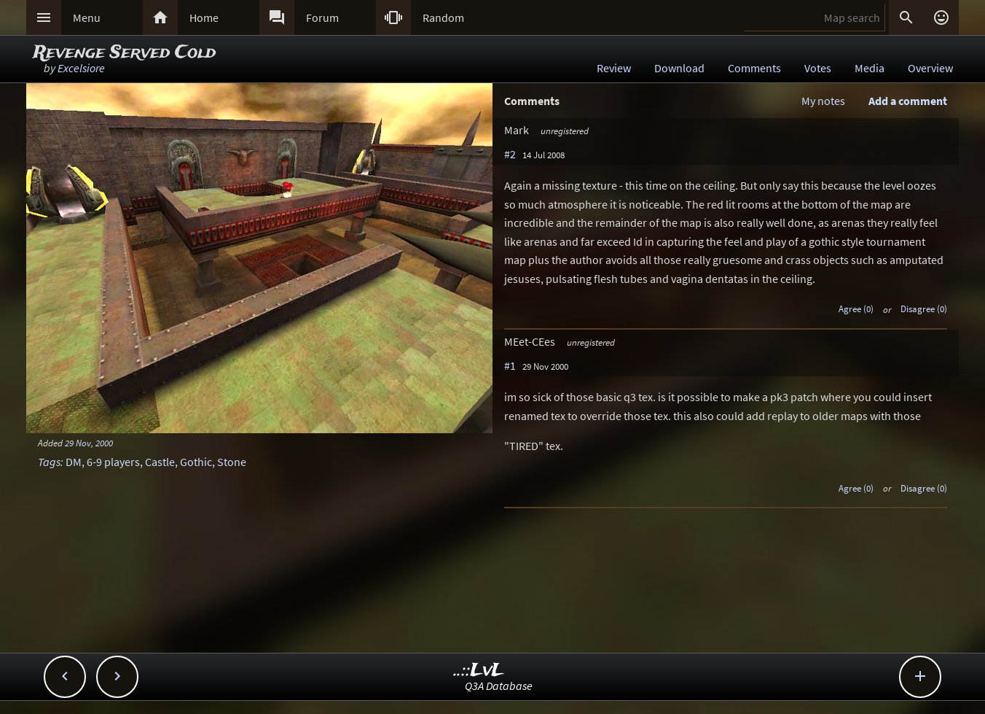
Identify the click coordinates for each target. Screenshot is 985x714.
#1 (510, 365)
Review (614, 68)
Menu (87, 17)
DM (74, 461)
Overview (930, 68)
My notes (823, 100)
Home (204, 17)
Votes (817, 68)
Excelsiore (81, 68)
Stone (231, 461)
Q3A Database (499, 685)
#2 (510, 154)
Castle (160, 461)
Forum (322, 17)
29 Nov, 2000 (89, 443)
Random (443, 17)
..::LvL (479, 670)
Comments (754, 68)
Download (679, 68)
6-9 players (113, 461)
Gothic (196, 461)
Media (869, 68)
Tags (49, 461)
